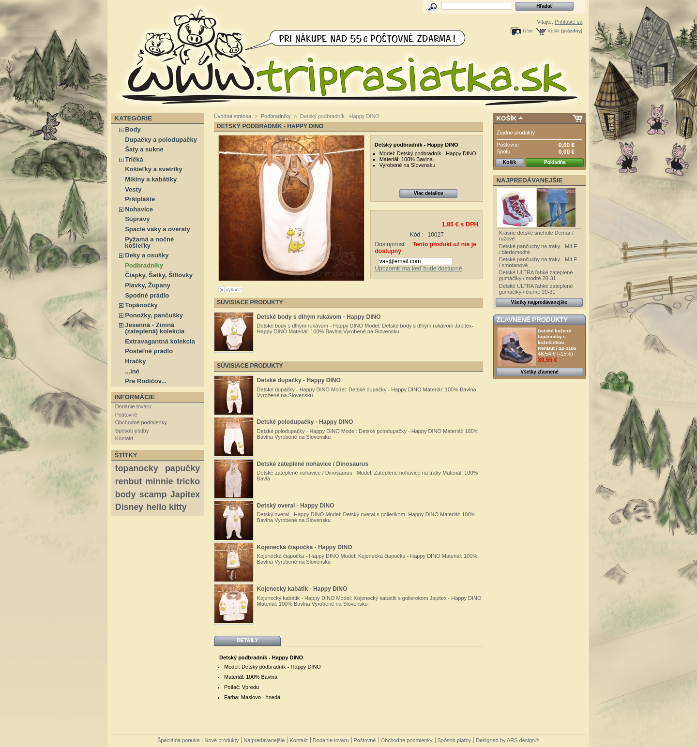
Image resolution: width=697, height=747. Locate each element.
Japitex (185, 494)
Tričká (134, 159)
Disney (129, 507)
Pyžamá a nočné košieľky (149, 242)
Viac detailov (428, 193)
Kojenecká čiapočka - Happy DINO (304, 547)
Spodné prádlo (147, 295)
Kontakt (124, 438)
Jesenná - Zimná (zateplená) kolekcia (154, 328)
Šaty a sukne (144, 149)
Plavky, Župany (147, 285)
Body (133, 129)
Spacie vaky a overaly (157, 229)
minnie (159, 481)
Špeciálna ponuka (178, 740)
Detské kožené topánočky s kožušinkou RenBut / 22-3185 (557, 339)
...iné (132, 371)
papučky (182, 468)
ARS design (521, 740)
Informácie (135, 397)
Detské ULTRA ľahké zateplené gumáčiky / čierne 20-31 (536, 289)
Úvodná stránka (232, 116)
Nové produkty (221, 740)
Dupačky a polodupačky (161, 139)
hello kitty (167, 507)
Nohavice (139, 209)
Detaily (247, 640)
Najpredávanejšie (530, 180)
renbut (128, 481)
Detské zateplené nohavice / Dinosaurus (313, 464)
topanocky (136, 468)
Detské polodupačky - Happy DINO (305, 421)
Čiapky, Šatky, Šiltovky (159, 275)
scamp (153, 494)
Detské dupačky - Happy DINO (299, 380)
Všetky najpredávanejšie (539, 302)
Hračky (135, 361)
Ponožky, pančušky (154, 315)
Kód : (417, 234)
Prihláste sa (568, 22)
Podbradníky (144, 265)
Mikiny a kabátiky (151, 179)
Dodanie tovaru (133, 406)
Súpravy (137, 219)
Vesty (133, 189)
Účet (527, 30)
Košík (554, 30)
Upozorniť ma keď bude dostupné (418, 268)
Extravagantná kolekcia (160, 341)
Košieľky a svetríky (153, 169)
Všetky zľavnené (540, 371)
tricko (188, 481)
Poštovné (126, 415)
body (125, 494)
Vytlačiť (233, 289)
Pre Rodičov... (146, 381)
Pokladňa (554, 162)
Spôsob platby (132, 430)
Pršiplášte (140, 199)
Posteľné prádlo (149, 351)
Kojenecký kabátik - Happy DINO (302, 588)
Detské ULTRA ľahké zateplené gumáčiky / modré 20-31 (536, 275)
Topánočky (141, 305)
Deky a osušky (146, 255)
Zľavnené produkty (532, 319)
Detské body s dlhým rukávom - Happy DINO (319, 317)
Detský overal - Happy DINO (295, 505)
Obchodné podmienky (141, 422)
